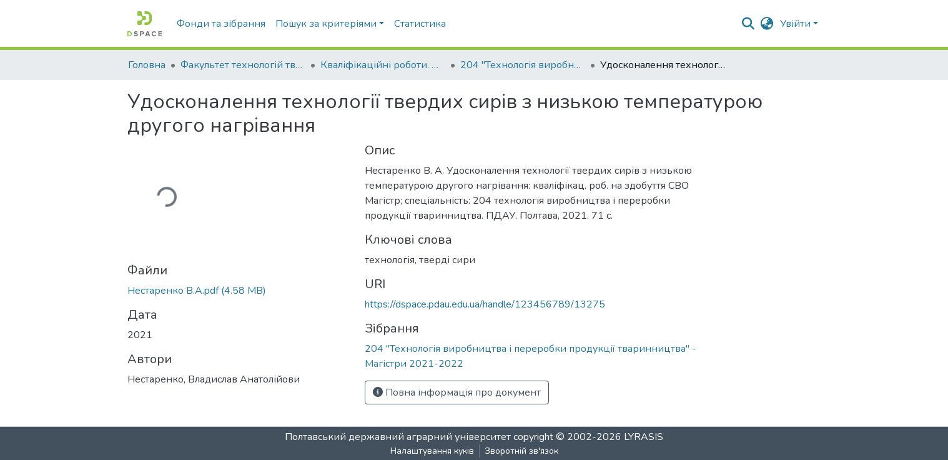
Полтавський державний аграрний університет (398, 437)
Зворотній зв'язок (521, 451)
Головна (146, 65)
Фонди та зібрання (221, 24)
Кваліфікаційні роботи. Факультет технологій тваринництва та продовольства (382, 65)
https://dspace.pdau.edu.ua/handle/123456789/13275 (485, 304)
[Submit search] (748, 24)
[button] (767, 23)
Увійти (795, 24)
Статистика (420, 24)
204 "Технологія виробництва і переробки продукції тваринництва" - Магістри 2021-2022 (522, 65)
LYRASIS (643, 437)
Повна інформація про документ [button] (457, 392)
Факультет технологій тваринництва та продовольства (242, 65)
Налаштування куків (432, 451)
